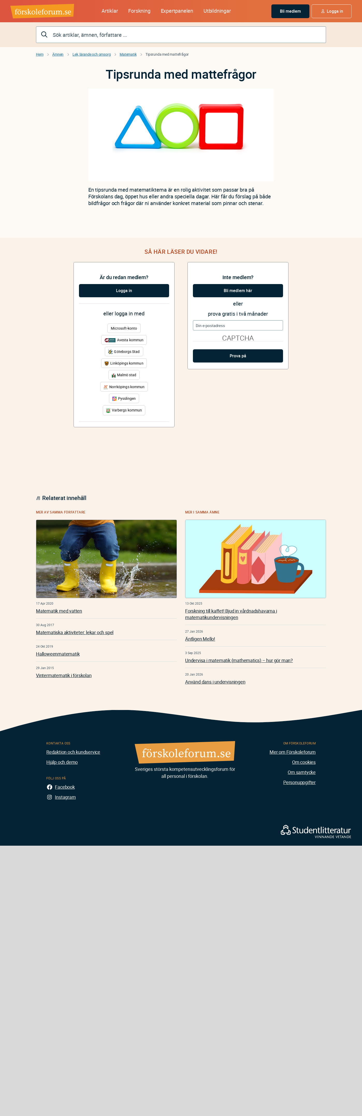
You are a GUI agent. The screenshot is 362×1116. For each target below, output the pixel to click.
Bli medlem (290, 11)
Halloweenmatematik (57, 654)
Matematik (128, 54)
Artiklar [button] (110, 10)
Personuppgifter (299, 782)
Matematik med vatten (59, 611)
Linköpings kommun (124, 363)
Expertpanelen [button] (177, 10)
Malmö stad (124, 374)
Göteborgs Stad (124, 351)
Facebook (65, 787)
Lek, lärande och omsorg (92, 54)
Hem (39, 54)
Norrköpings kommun (124, 386)
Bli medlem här (238, 290)
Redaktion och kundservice (73, 752)
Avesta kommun (124, 339)
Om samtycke (302, 772)
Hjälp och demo (62, 762)
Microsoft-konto (124, 328)
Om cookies (304, 762)
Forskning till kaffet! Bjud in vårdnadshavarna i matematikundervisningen (231, 614)
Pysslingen (124, 398)
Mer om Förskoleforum (293, 752)
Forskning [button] (139, 10)
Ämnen (57, 54)
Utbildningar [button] (217, 10)
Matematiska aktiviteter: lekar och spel (74, 632)
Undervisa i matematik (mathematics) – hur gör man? (239, 660)
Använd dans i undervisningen (215, 682)
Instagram (65, 797)
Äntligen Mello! (200, 639)
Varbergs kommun (124, 410)
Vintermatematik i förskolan (64, 675)
